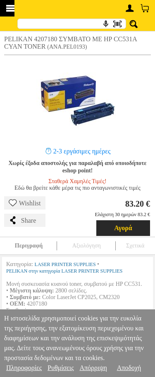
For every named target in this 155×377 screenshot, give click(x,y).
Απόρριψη (93, 367)
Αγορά (123, 227)
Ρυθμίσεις (61, 367)
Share (22, 220)
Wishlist (25, 203)
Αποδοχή (129, 367)
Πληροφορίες (24, 367)
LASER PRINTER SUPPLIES (65, 264)
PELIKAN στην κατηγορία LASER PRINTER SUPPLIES (64, 271)
